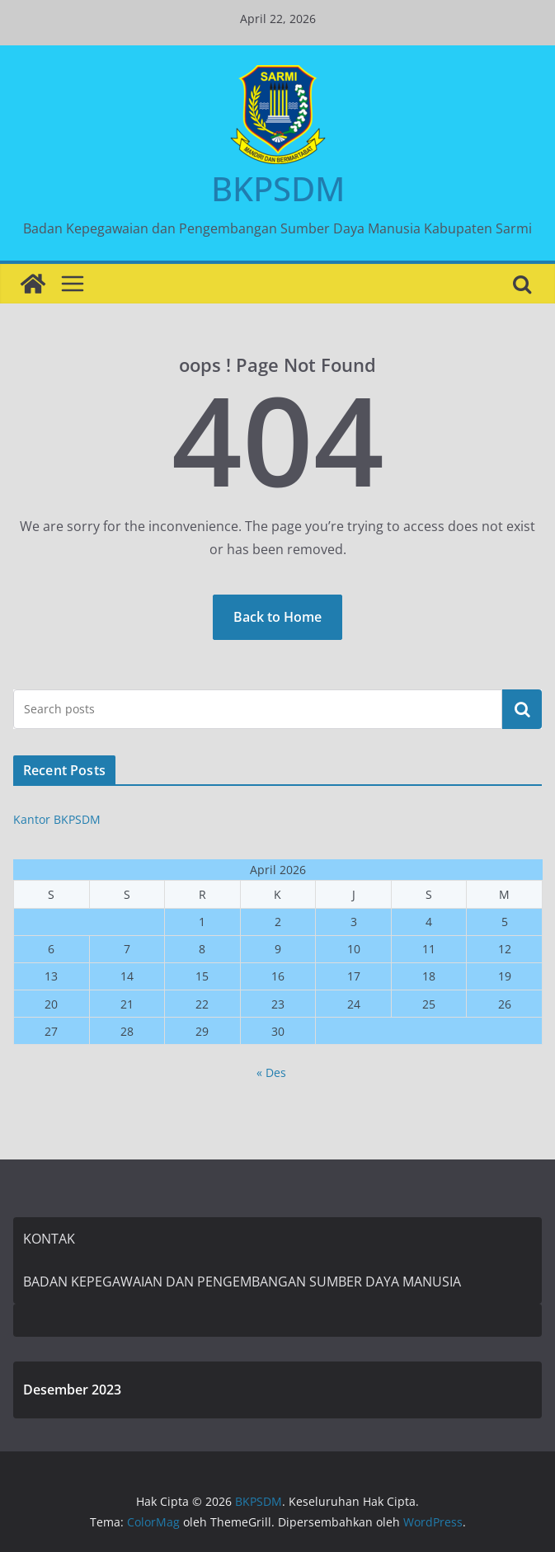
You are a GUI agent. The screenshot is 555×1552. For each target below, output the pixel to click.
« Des (271, 1072)
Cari (522, 709)
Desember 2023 (72, 1389)
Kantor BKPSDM (57, 819)
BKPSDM (278, 188)
